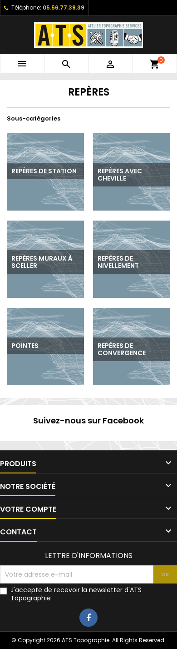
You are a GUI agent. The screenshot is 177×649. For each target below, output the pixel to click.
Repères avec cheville (120, 174)
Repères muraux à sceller (42, 262)
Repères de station (44, 171)
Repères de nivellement (118, 262)
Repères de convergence (122, 349)
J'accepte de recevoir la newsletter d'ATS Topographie (76, 594)
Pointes (25, 345)
